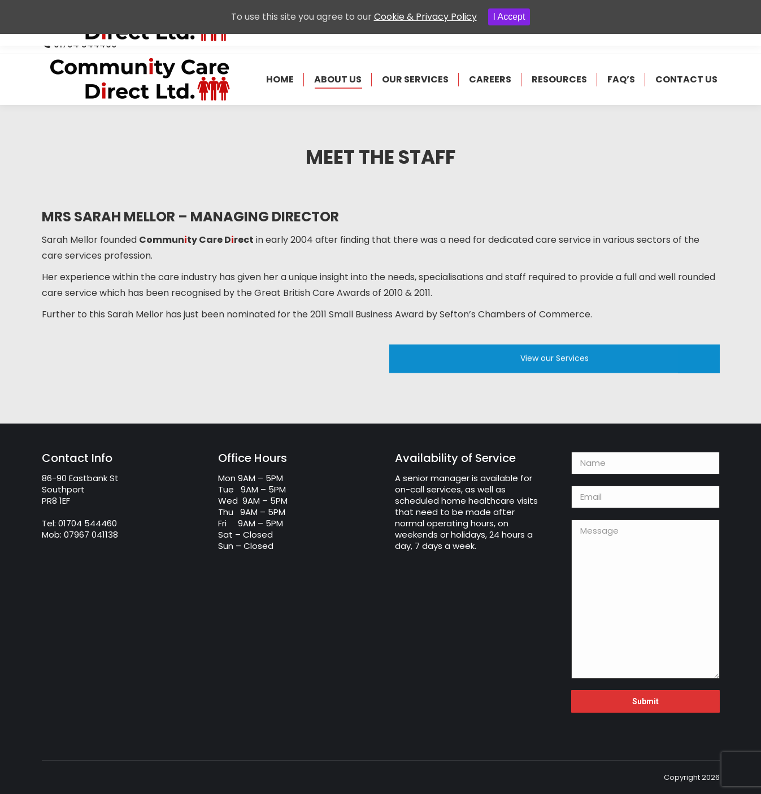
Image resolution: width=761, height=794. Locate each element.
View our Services (554, 361)
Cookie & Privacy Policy (425, 16)
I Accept (509, 16)
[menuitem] (280, 79)
